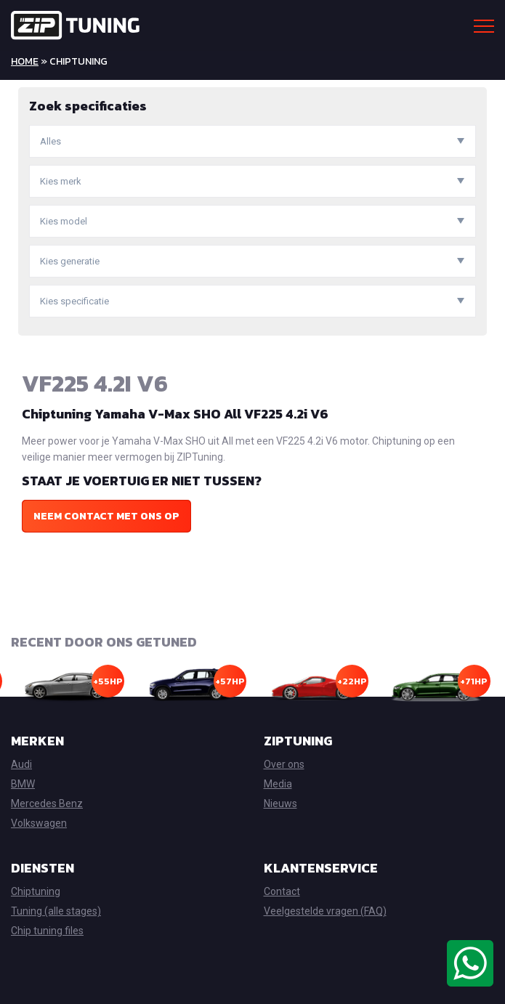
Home (25, 61)
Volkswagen (39, 823)
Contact (282, 891)
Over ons (284, 764)
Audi (21, 764)
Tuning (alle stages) (56, 911)
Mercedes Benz (47, 803)
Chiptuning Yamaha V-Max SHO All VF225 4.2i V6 (175, 414)
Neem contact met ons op (106, 516)
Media (278, 784)
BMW (23, 784)
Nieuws (280, 803)
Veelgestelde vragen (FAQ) (325, 911)
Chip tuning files (47, 930)
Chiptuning (35, 891)
